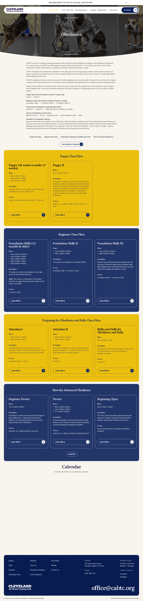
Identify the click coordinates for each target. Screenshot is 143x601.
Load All (71, 454)
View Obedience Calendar (70, 144)
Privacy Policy (8, 598)
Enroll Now (127, 10)
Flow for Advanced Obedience (103, 137)
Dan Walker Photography (71, 54)
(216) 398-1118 (90, 573)
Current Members (36, 574)
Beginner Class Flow (51, 137)
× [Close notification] (126, 2)
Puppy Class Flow (35, 137)
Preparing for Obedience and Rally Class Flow (76, 137)
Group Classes (53, 10)
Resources (113, 10)
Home (66, 18)
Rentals (53, 565)
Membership (102, 10)
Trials (63, 10)
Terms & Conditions (20, 598)
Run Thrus (70, 10)
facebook (123, 574)
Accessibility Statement (36, 598)
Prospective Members (37, 570)
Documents (55, 561)
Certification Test (14, 574)
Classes (11, 561)
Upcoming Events (81, 10)
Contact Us (55, 570)
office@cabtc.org (112, 588)
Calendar (93, 10)
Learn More (16, 215)
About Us (33, 565)
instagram (123, 577)
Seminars (12, 570)
